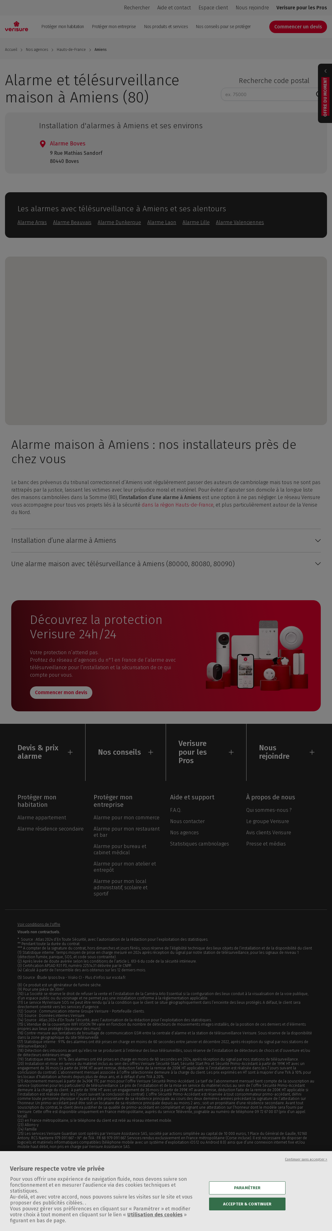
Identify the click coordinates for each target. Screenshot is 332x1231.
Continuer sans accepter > (306, 1170)
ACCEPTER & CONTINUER (247, 1214)
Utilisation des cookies (155, 1225)
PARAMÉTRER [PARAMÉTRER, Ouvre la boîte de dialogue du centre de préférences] (247, 1198)
